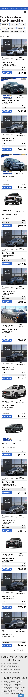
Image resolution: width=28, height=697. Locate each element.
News (6, 8)
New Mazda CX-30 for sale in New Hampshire (11, 685)
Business (15, 8)
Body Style (11, 28)
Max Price (14, 31)
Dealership (5, 31)
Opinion (25, 8)
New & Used (15, 24)
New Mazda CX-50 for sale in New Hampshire (11, 682)
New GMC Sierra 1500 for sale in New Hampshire (12, 690)
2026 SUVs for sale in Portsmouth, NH (10, 663)
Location (20, 28)
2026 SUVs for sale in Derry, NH (8, 665)
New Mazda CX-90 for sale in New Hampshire (11, 684)
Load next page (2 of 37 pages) (14, 650)
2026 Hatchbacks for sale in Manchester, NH (11, 671)
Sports (21, 8)
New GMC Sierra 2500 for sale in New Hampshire (12, 691)
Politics (10, 8)
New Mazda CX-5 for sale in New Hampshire (11, 681)
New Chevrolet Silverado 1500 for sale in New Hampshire (11, 693)
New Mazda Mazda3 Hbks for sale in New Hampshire (13, 687)
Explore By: (4, 24)
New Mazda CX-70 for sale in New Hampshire (11, 688)
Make (3, 28)
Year (23, 24)
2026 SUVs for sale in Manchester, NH (10, 666)
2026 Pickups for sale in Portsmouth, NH (10, 669)
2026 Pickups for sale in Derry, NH (9, 668)
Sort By (22, 31)
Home (2, 8)
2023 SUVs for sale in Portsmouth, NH (10, 672)
